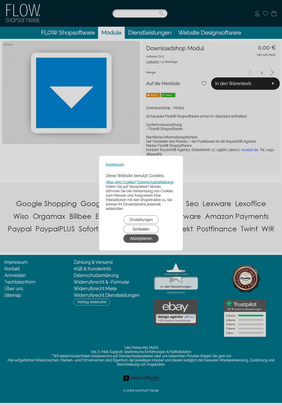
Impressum (115, 164)
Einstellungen (141, 219)
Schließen (141, 229)
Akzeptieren (141, 238)
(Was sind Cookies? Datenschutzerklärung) (139, 182)
